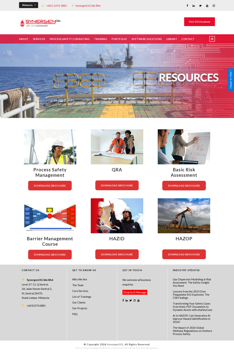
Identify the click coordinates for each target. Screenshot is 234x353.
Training (100, 38)
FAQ (74, 314)
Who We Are (79, 279)
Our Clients (79, 302)
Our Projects (79, 308)
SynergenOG (115, 344)
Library (171, 38)
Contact (188, 38)
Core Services (80, 290)
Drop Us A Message (134, 292)
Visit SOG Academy (199, 21)
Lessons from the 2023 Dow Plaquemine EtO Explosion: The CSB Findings (191, 294)
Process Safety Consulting (70, 38)
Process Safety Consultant (117, 348)
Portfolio (119, 38)
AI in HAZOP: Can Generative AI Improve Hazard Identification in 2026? (191, 318)
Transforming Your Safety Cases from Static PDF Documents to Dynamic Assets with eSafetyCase (192, 306)
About (24, 38)
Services (39, 38)
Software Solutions (147, 38)
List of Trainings (81, 296)
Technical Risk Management (145, 348)
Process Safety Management (89, 348)
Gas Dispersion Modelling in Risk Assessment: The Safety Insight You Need (192, 282)
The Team (77, 285)
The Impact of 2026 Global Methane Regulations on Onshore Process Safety (192, 330)
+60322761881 (36, 305)
